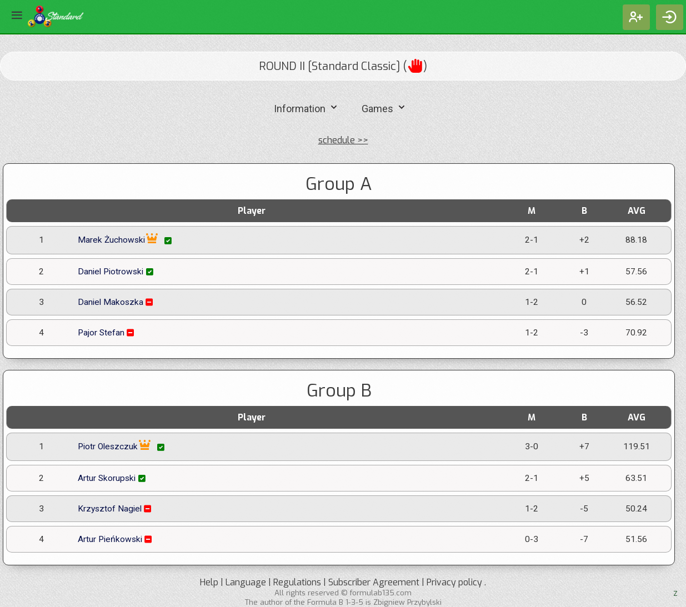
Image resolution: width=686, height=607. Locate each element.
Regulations (297, 582)
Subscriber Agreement (373, 582)
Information (307, 107)
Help (209, 582)
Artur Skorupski (113, 478)
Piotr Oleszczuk (122, 447)
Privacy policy (454, 582)
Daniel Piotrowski (117, 271)
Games (385, 107)
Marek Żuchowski (126, 240)
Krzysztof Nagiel (116, 509)
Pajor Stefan (107, 333)
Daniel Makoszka (117, 302)
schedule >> (343, 140)
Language (246, 582)
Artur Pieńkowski (116, 539)
